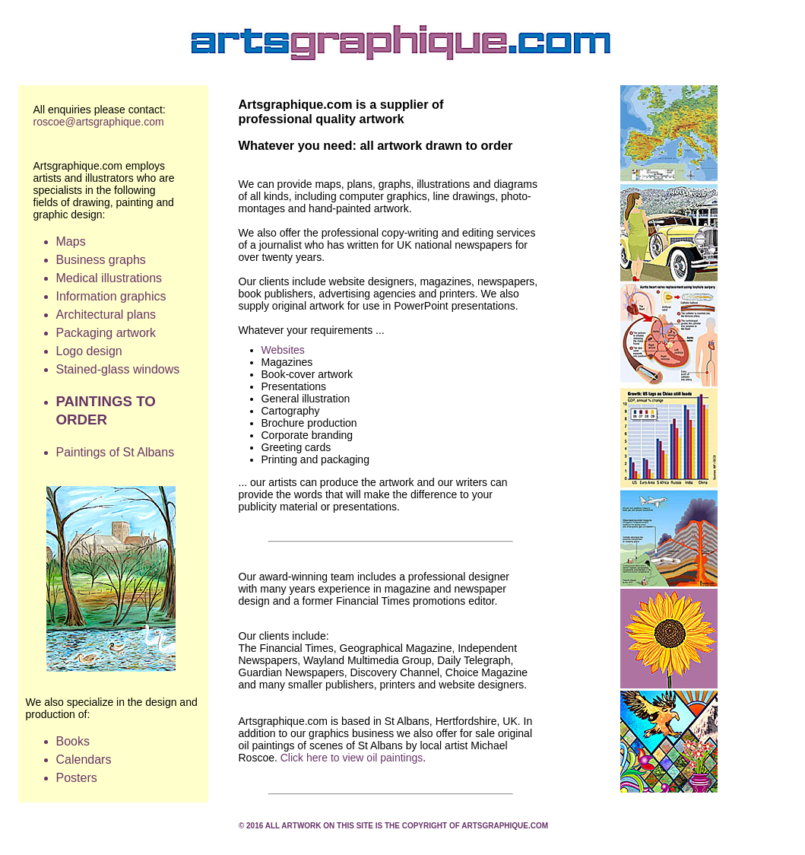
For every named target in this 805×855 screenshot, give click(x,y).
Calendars (84, 759)
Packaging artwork (106, 332)
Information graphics (111, 296)
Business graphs (101, 259)
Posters (76, 777)
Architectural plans (106, 314)
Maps (71, 241)
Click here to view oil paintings (351, 758)
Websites (283, 350)
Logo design (89, 351)
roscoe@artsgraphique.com (98, 122)
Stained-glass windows (118, 369)
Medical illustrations (109, 278)
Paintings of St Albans (115, 452)
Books (74, 741)
